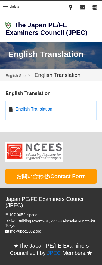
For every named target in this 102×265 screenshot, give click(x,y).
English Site (15, 75)
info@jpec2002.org (25, 231)
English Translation (34, 109)
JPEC (54, 253)
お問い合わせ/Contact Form (51, 176)
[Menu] (11, 7)
